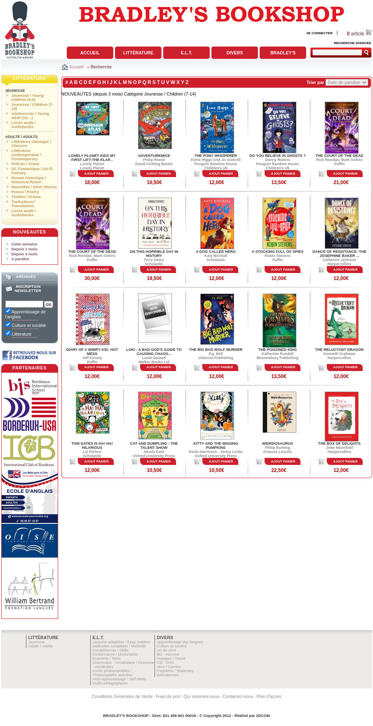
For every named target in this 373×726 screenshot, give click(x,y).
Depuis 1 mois (25, 249)
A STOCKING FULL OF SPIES (277, 252)
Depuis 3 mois (25, 254)
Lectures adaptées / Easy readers (121, 642)
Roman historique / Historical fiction (29, 180)
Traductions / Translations (23, 204)
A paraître (20, 259)
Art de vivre (166, 650)
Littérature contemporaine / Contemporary (26, 155)
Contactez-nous (238, 696)
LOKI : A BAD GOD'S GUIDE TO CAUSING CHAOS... (153, 352)
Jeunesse (15, 91)
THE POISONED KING (277, 350)
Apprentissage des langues (180, 642)
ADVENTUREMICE (154, 156)
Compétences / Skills (111, 650)
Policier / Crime (26, 164)
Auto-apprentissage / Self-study (119, 679)
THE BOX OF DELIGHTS (339, 443)
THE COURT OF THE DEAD (340, 156)
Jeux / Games (169, 667)
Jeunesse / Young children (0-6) (28, 97)
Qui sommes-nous (201, 696)
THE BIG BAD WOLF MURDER (216, 350)
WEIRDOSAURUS (277, 443)
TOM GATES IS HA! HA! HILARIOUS (92, 445)
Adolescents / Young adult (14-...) (30, 116)
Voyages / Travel (171, 658)
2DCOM (263, 716)
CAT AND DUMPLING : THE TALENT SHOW (154, 445)
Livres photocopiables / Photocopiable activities (113, 673)
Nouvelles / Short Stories (34, 187)
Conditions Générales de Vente (122, 696)
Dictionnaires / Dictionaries (115, 654)
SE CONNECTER (319, 33)
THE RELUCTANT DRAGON (339, 350)
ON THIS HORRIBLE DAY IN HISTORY (153, 254)
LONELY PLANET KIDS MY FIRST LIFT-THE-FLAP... (91, 158)
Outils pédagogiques (110, 683)
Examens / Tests (107, 658)
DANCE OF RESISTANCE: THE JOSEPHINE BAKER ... (339, 254)
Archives (25, 277)
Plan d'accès (268, 696)
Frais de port (168, 696)
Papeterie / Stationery (175, 671)
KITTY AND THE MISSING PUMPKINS (215, 445)
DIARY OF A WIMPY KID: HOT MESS (92, 352)
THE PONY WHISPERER (216, 156)
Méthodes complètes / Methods (119, 646)
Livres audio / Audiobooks (24, 125)
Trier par (315, 82)
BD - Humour (168, 654)
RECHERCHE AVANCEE (352, 43)
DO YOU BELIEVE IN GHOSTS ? (277, 156)
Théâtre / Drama (26, 197)
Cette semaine (25, 244)
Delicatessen (168, 675)
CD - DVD (165, 663)
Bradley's (283, 52)
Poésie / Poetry (25, 192)
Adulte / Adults (21, 137)
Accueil (90, 52)
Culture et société (172, 646)
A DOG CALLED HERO (216, 252)
